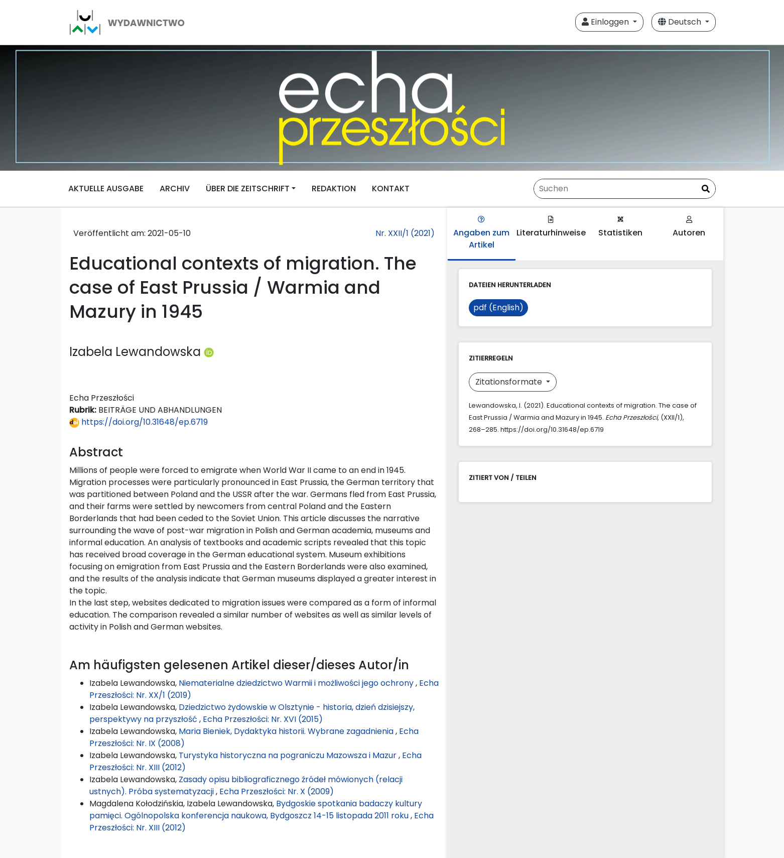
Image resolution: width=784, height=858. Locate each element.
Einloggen (606, 22)
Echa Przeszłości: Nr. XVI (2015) (263, 719)
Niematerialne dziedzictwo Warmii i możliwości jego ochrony (297, 683)
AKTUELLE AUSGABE (106, 188)
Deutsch (680, 22)
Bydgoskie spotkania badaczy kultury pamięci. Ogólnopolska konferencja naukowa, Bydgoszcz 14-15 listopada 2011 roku (255, 809)
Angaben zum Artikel (481, 233)
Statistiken (620, 227)
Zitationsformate (509, 382)
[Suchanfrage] (624, 188)
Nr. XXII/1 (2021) (405, 233)
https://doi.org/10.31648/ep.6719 (138, 422)
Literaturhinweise (551, 227)
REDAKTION (334, 188)
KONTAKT (391, 188)
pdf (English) (498, 307)
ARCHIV (175, 188)
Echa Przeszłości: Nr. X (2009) (276, 791)
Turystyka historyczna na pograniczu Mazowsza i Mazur (289, 755)
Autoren (689, 227)
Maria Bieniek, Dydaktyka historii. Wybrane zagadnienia (287, 731)
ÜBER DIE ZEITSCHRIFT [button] (248, 188)
